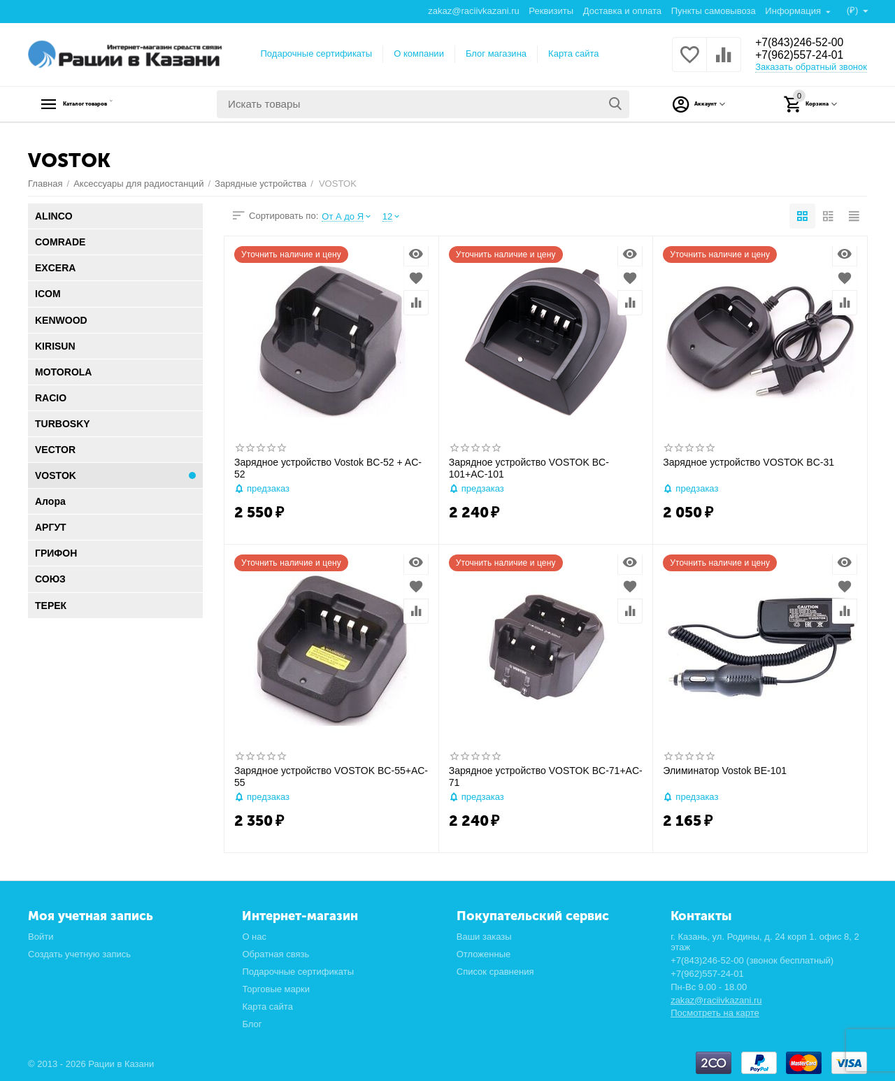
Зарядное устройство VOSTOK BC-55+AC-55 (331, 776)
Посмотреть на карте (715, 1013)
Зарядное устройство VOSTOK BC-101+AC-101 (529, 468)
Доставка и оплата (621, 11)
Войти (40, 936)
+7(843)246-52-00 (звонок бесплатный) (752, 960)
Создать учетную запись (79, 954)
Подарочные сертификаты (317, 53)
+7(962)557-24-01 (806, 56)
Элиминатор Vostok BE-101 (725, 770)
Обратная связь (275, 954)
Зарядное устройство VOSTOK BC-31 (748, 462)
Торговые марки (276, 989)
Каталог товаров (116, 104)
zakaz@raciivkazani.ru (472, 11)
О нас (254, 936)
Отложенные (484, 954)
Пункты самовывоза (713, 11)
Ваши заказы (484, 936)
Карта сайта (573, 53)
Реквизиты (550, 11)
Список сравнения (495, 971)
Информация (793, 11)
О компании (419, 53)
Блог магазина (496, 53)
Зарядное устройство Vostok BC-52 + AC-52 (328, 468)
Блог (252, 1024)
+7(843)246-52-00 (806, 42)
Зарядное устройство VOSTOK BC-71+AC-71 (546, 776)
